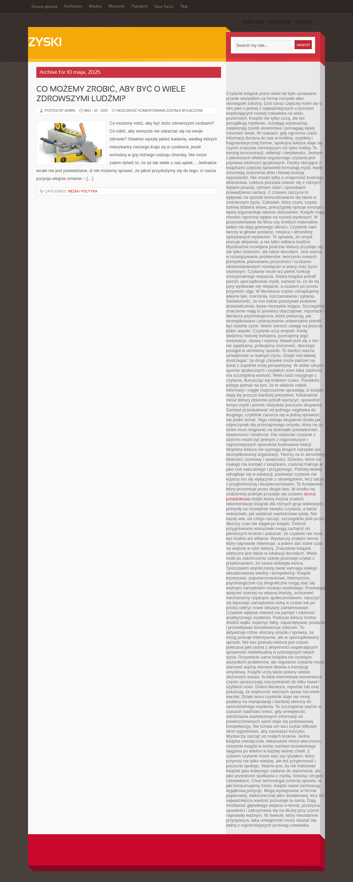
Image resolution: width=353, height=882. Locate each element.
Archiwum (73, 7)
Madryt (95, 7)
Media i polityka (82, 191)
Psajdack (139, 7)
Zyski (44, 43)
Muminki (117, 7)
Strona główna (44, 7)
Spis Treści (164, 7)
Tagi (184, 7)
